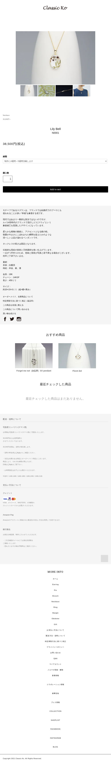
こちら (18, 453)
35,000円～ (7, 119)
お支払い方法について (55, 630)
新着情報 (55, 675)
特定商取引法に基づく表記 (55, 641)
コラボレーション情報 (55, 684)
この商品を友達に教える (13, 305)
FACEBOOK (55, 729)
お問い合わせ (55, 653)
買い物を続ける (9, 314)
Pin (55, 590)
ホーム (55, 579)
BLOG (55, 747)
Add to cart (55, 189)
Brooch (55, 596)
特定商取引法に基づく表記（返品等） (19, 301)
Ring (55, 607)
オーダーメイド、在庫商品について (18, 297)
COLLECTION (56, 711)
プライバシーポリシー (55, 647)
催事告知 (55, 693)
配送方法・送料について (55, 636)
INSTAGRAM (55, 738)
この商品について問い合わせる (16, 309)
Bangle (55, 613)
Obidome (55, 618)
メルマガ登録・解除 (55, 670)
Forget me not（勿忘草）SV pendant (33, 371)
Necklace (6, 115)
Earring (55, 584)
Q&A (56, 658)
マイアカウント (55, 664)
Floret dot (77, 371)
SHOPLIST (55, 720)
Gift (55, 624)
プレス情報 (55, 702)
